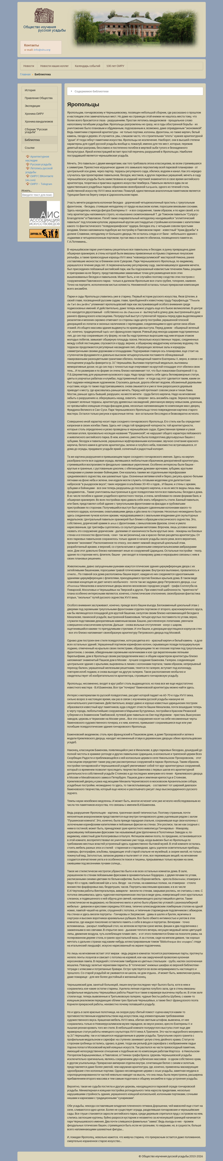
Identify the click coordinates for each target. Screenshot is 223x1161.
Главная (25, 74)
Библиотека (32, 139)
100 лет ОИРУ (115, 66)
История (30, 90)
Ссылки (29, 147)
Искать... (27, 190)
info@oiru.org (42, 49)
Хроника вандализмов (39, 121)
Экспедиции (32, 105)
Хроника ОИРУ (34, 113)
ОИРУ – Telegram (41, 184)
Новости (29, 66)
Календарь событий (87, 66)
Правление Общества (39, 98)
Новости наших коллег (54, 66)
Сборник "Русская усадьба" (36, 131)
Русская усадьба (41, 164)
